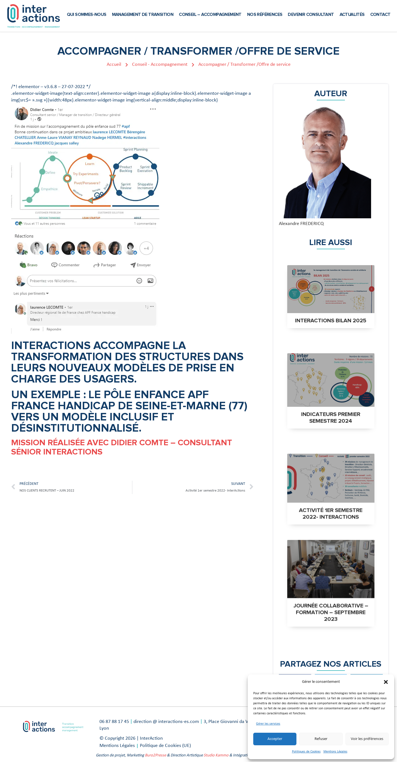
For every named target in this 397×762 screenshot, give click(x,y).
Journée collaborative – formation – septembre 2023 (330, 622)
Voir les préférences (367, 739)
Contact (380, 14)
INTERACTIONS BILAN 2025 (330, 320)
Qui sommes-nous (86, 14)
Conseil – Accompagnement (210, 14)
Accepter (274, 739)
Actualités (352, 14)
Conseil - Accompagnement (163, 64)
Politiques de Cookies (306, 751)
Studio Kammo (216, 755)
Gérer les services (268, 723)
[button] (386, 682)
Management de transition (143, 14)
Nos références (264, 14)
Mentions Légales (335, 751)
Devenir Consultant (311, 14)
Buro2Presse (155, 755)
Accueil (117, 64)
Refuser (321, 739)
